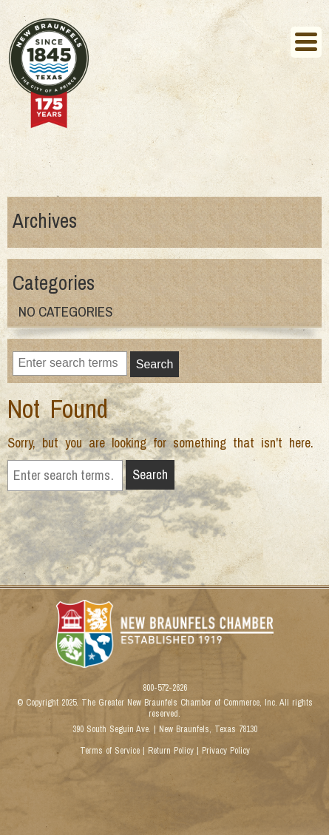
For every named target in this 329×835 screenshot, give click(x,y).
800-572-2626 (165, 688)
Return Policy (171, 751)
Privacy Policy (226, 751)
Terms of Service (110, 751)
